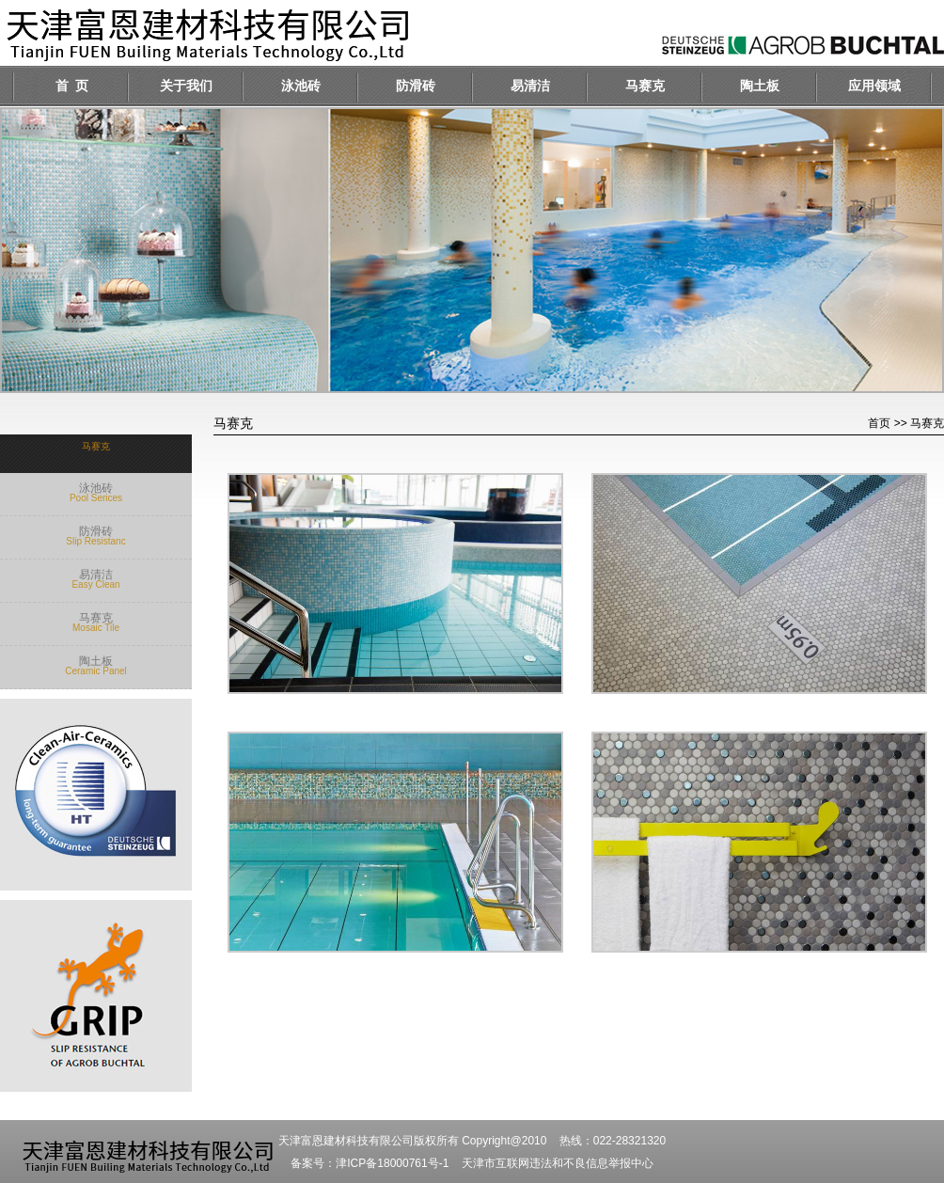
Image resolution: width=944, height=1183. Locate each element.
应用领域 (874, 86)
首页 (879, 423)
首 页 (71, 86)
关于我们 (186, 86)
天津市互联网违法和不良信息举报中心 (557, 1163)
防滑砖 (415, 86)
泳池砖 (301, 86)
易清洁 (530, 86)
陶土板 (759, 86)
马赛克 (645, 86)
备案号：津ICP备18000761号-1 (369, 1163)
